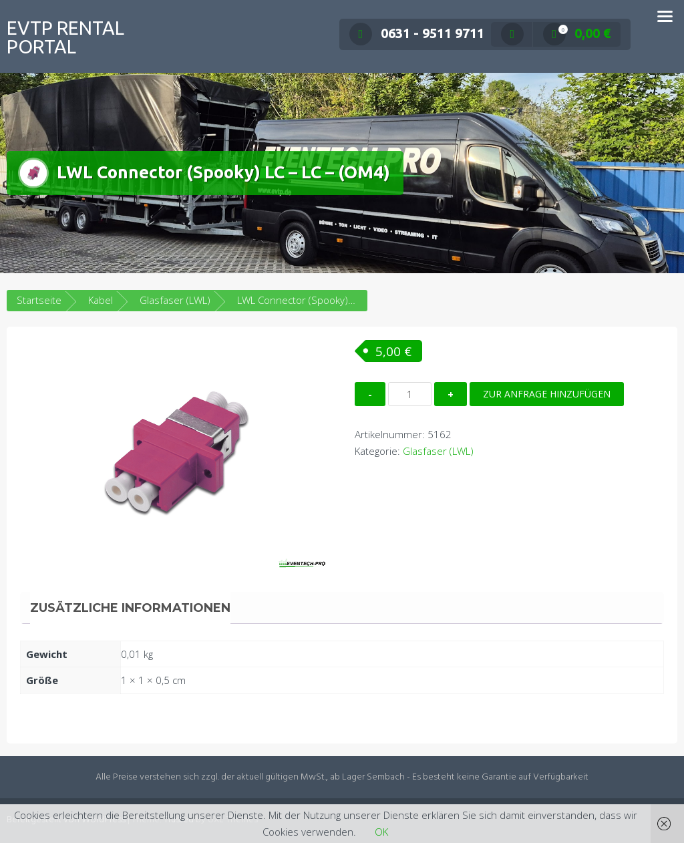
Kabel (100, 300)
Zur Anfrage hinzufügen (547, 393)
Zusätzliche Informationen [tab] (130, 608)
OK (381, 831)
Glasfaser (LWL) (175, 300)
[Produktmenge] (410, 394)
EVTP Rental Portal (65, 37)
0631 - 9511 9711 (416, 33)
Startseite (39, 300)
